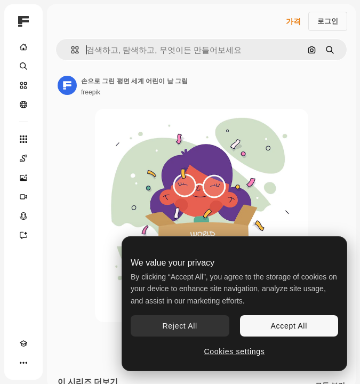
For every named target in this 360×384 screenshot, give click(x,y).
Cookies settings (234, 351)
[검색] (23, 66)
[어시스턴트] (23, 235)
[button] (70, 50)
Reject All (180, 326)
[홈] (23, 46)
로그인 (327, 21)
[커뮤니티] (23, 104)
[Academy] (23, 343)
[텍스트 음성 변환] (23, 216)
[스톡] (23, 85)
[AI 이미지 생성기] (23, 177)
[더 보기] (23, 362)
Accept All (289, 326)
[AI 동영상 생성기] (23, 196)
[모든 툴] (23, 139)
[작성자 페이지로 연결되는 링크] (67, 85)
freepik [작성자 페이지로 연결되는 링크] (90, 92)
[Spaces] (23, 158)
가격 (293, 21)
